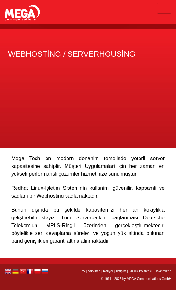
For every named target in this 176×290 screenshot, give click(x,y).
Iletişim (121, 271)
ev (83, 271)
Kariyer (108, 271)
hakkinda (94, 271)
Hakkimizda (162, 271)
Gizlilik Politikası (140, 271)
